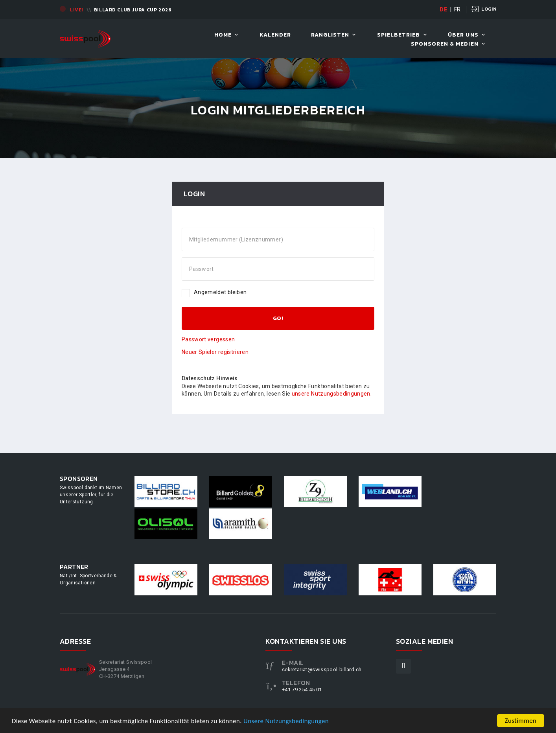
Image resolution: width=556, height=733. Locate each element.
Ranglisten (330, 35)
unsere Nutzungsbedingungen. (332, 393)
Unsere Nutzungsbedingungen (286, 722)
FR (457, 9)
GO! (278, 318)
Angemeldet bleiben (214, 293)
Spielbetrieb (398, 35)
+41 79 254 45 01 (302, 689)
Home (223, 35)
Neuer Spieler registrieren (215, 352)
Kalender (275, 35)
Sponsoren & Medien (445, 44)
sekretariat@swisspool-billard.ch (321, 669)
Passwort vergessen (208, 339)
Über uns (463, 35)
